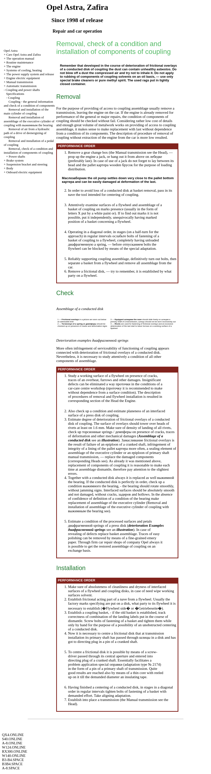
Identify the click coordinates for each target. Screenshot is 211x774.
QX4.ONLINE (13, 735)
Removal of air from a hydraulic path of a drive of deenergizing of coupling (27, 133)
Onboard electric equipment (24, 172)
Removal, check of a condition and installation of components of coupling (28, 150)
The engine (13, 66)
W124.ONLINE (14, 747)
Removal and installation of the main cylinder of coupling (26, 111)
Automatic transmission (21, 86)
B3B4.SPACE (12, 764)
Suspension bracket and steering (26, 164)
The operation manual (20, 58)
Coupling (14, 98)
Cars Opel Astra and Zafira (23, 54)
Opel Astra (10, 50)
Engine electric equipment (23, 78)
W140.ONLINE (14, 756)
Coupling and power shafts (23, 90)
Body (9, 168)
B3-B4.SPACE (13, 760)
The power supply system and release (30, 74)
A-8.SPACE (11, 768)
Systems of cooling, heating (24, 70)
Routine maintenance (19, 62)
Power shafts (17, 156)
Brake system (15, 160)
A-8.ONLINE (12, 743)
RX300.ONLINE (14, 751)
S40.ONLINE (12, 739)
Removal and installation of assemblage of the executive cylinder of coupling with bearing (29, 121)
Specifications (15, 94)
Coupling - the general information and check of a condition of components (29, 103)
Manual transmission (19, 82)
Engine (130, 401)
